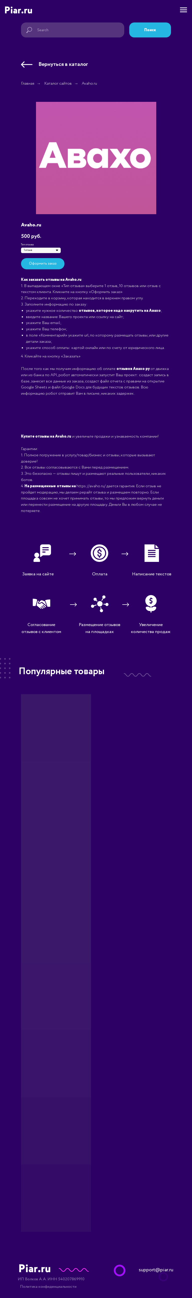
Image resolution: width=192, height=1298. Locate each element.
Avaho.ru (89, 83)
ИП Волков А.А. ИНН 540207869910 (51, 1279)
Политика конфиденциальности (48, 1287)
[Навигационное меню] (183, 9)
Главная (27, 83)
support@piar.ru (156, 1270)
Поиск (150, 30)
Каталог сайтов (58, 83)
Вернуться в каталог (63, 64)
